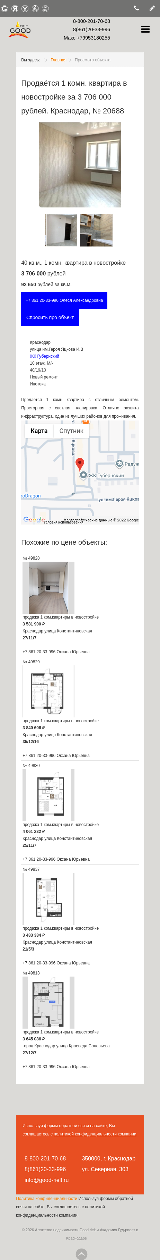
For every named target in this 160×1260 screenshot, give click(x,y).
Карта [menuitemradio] (38, 430)
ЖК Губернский (44, 356)
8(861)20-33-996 (91, 29)
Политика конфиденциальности (47, 1198)
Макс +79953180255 (87, 38)
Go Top (81, 1254)
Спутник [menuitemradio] (72, 430)
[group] (80, 472)
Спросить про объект (50, 317)
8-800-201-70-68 (91, 21)
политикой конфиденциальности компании (95, 1134)
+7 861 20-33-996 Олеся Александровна (64, 300)
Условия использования (63, 522)
